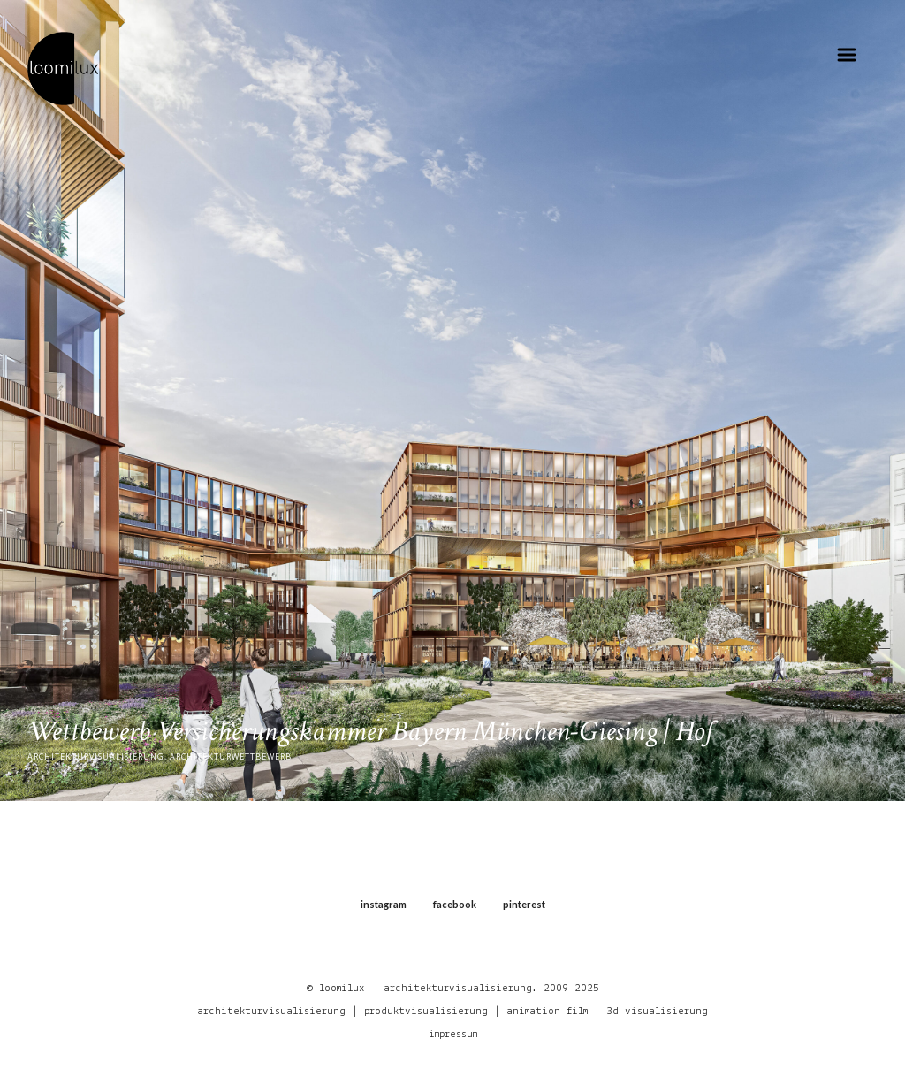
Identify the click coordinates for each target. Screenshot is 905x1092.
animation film (547, 1011)
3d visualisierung (657, 1011)
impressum (453, 1034)
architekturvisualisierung (271, 1011)
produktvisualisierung (426, 1011)
